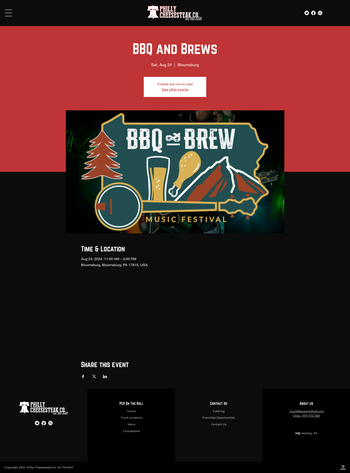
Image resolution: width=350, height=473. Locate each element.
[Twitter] (306, 13)
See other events (175, 89)
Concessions (131, 431)
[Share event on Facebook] (83, 376)
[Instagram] (320, 13)
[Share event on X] (94, 376)
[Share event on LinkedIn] (105, 376)
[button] (8, 13)
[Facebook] (313, 13)
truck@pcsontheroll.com (307, 411)
